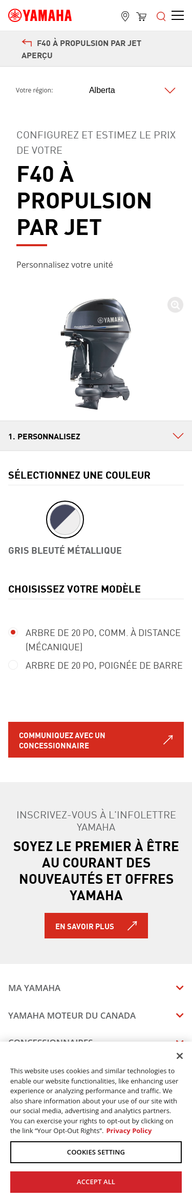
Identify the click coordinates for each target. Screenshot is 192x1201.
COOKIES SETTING (96, 1152)
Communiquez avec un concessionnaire (62, 739)
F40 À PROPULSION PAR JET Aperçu (81, 48)
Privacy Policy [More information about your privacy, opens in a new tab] (129, 1130)
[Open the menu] (161, 15)
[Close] (179, 1056)
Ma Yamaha (34, 988)
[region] (96, 1121)
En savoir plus (84, 925)
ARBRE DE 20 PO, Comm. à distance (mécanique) (94, 639)
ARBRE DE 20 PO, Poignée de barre (96, 664)
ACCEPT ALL (96, 1181)
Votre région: (34, 90)
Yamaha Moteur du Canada (72, 1015)
